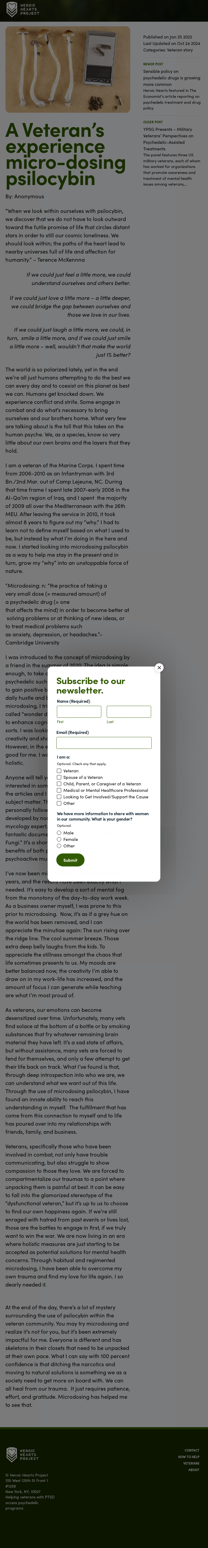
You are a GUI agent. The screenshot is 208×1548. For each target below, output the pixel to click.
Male (68, 833)
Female (70, 839)
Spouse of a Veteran (83, 777)
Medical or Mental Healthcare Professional (105, 790)
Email (72, 732)
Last (110, 722)
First (60, 722)
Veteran (71, 771)
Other (69, 803)
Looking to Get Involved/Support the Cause (105, 797)
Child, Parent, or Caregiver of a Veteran (102, 784)
